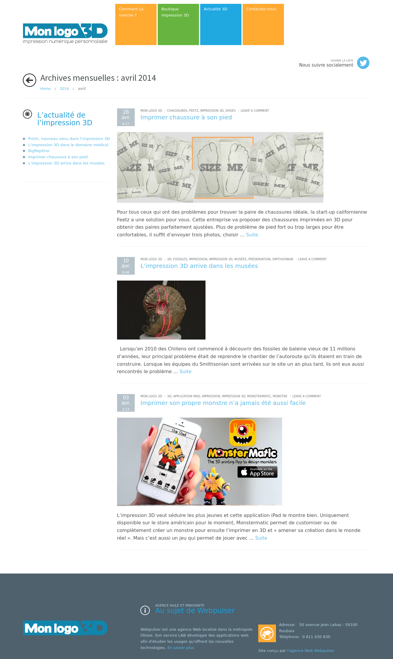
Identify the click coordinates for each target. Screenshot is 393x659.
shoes (231, 110)
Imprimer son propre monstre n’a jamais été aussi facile (223, 402)
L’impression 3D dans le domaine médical (68, 145)
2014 (64, 89)
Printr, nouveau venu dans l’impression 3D (69, 138)
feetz (193, 110)
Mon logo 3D (151, 110)
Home (45, 89)
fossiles (180, 259)
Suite (252, 235)
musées (240, 259)
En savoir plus (180, 647)
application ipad (186, 396)
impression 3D (211, 110)
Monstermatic (259, 396)
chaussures (177, 110)
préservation (259, 259)
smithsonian (282, 259)
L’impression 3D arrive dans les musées (66, 163)
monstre (280, 396)
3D (169, 259)
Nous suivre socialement (334, 63)
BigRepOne (39, 151)
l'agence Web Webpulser (310, 650)
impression (198, 259)
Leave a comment (255, 110)
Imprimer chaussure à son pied (58, 157)
